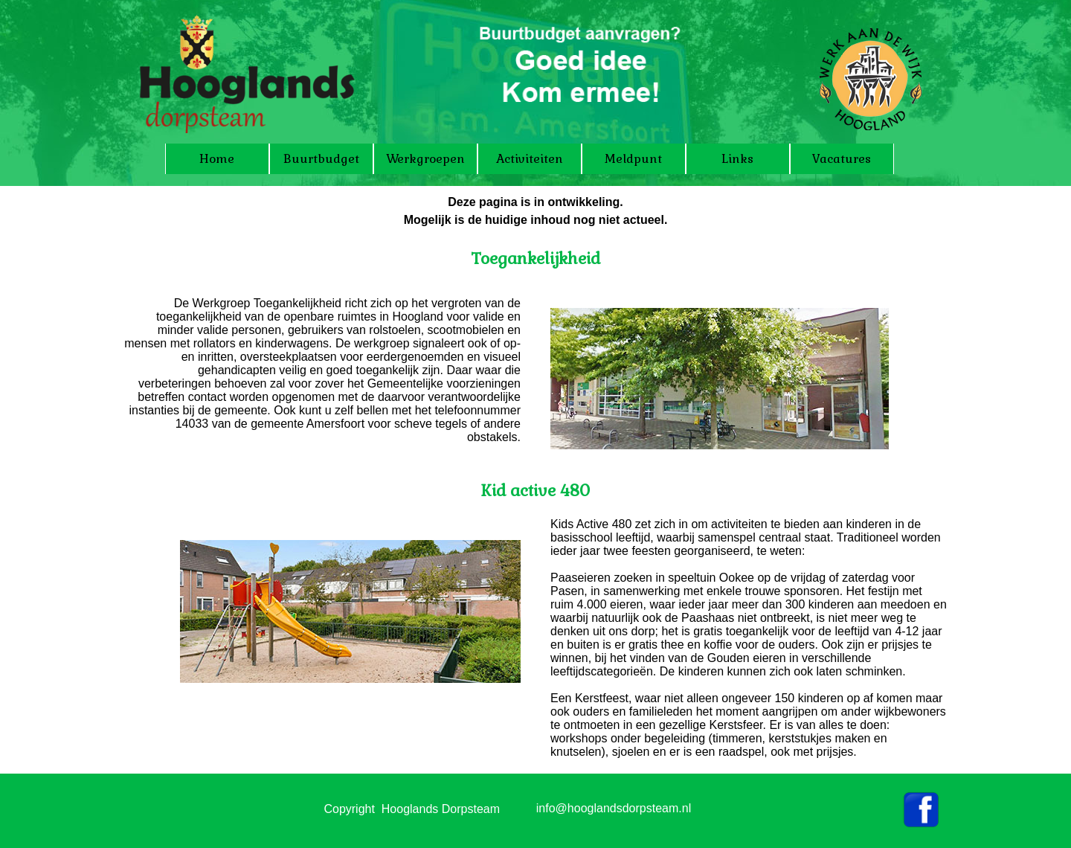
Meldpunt (633, 159)
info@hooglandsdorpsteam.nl (613, 808)
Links (737, 159)
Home (216, 159)
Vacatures (841, 159)
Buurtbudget (321, 159)
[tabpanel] (535, 232)
